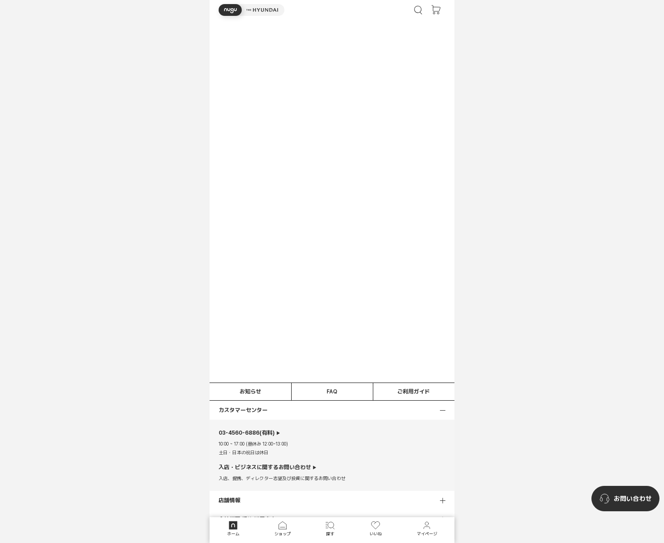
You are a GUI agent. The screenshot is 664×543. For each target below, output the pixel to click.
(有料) (247, 433)
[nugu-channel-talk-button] (625, 498)
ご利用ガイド (413, 391)
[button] (251, 10)
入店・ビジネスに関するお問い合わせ (265, 467)
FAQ (332, 391)
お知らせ (250, 391)
